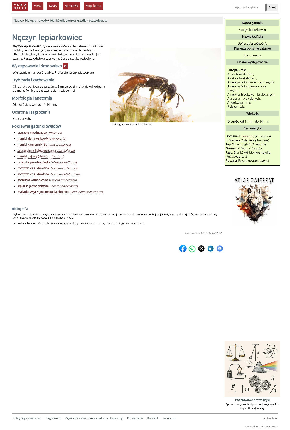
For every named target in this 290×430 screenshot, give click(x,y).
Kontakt (152, 418)
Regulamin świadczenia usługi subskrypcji (94, 418)
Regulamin (53, 418)
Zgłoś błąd (271, 418)
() (39, 133)
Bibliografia (135, 418)
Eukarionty (246, 136)
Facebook (169, 418)
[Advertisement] (252, 285)
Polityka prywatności (27, 418)
